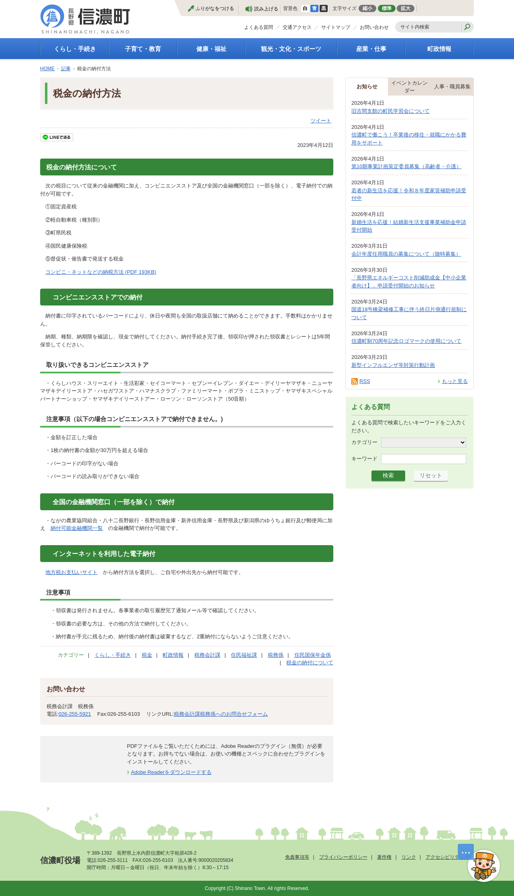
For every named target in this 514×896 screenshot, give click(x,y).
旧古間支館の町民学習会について (390, 111)
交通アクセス (297, 27)
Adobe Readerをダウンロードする (171, 772)
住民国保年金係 (312, 655)
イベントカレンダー (409, 87)
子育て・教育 (143, 48)
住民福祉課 (244, 655)
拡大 (405, 8)
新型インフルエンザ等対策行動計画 (393, 365)
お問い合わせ (374, 27)
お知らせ (367, 86)
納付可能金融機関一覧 (77, 528)
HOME (47, 68)
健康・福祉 (211, 48)
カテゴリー (364, 442)
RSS (364, 381)
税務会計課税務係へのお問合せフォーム (221, 714)
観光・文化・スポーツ (291, 48)
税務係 (276, 655)
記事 (66, 68)
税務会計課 (207, 655)
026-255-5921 (75, 714)
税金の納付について (309, 663)
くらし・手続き (75, 48)
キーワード (364, 459)
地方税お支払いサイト (71, 572)
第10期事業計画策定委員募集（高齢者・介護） (406, 166)
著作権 (384, 857)
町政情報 (439, 48)
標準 (387, 8)
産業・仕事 (371, 48)
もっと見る (455, 381)
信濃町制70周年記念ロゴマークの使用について (406, 341)
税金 (147, 655)
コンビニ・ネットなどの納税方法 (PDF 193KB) (100, 272)
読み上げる (266, 9)
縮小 (367, 8)
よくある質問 (258, 27)
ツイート (320, 121)
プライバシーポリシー (343, 857)
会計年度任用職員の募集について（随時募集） (406, 254)
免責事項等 (297, 857)
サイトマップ (335, 27)
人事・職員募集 (452, 86)
